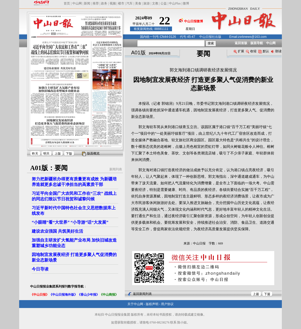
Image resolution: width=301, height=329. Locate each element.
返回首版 (241, 43)
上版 (58, 153)
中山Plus (175, 3)
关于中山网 (135, 304)
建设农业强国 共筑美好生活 (57, 231)
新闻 (87, 3)
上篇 (256, 294)
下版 (69, 153)
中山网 (77, 3)
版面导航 (256, 43)
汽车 (129, 3)
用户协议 (167, 304)
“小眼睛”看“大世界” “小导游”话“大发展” (70, 222)
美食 (138, 3)
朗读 (276, 51)
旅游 (146, 3)
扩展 (239, 51)
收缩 (251, 51)
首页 (67, 3)
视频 (113, 3)
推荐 (96, 3)
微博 (186, 3)
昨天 (35, 153)
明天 (46, 153)
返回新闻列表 (142, 294)
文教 (155, 3)
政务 (104, 3)
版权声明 (152, 304)
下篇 (267, 294)
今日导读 (40, 269)
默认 (263, 51)
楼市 (121, 3)
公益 (163, 3)
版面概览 (93, 153)
